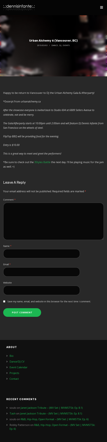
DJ (60, 45)
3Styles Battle (42, 162)
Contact (14, 379)
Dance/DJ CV (17, 361)
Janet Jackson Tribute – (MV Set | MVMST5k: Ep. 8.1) (52, 408)
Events (66, 45)
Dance (55, 45)
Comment (9, 199)
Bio (11, 356)
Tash (13, 413)
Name (7, 246)
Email (7, 264)
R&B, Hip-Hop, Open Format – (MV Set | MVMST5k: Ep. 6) (55, 419)
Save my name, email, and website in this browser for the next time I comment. (49, 301)
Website (7, 282)
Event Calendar (18, 367)
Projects (14, 373)
